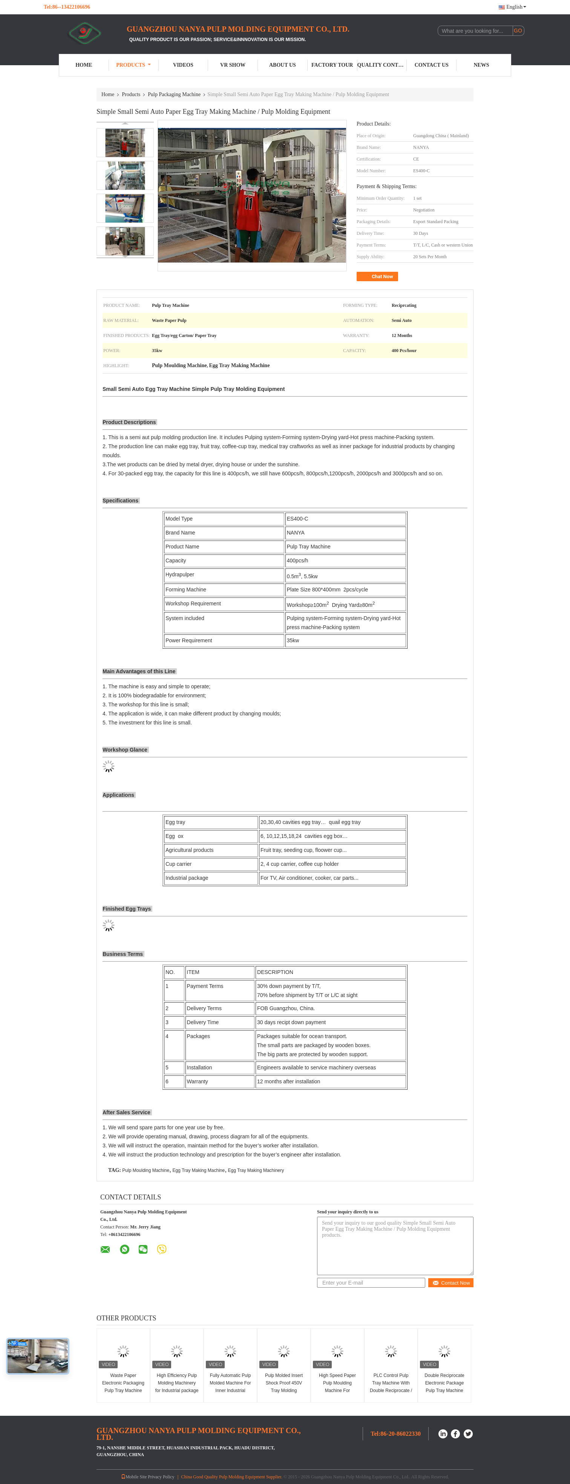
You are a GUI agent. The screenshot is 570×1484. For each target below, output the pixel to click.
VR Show (232, 65)
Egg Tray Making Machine (198, 1170)
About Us (282, 65)
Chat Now (378, 276)
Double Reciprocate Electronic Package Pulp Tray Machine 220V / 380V (444, 1387)
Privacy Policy (161, 1476)
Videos (183, 65)
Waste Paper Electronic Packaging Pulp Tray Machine (123, 1383)
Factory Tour (332, 65)
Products (133, 65)
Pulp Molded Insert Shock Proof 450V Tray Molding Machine (284, 1387)
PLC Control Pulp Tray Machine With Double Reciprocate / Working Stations (391, 1387)
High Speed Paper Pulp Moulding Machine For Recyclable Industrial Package (338, 1390)
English (516, 7)
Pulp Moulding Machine (145, 1170)
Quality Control (382, 65)
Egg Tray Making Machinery (256, 1170)
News (481, 65)
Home (83, 65)
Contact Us (432, 65)
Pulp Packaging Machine (174, 94)
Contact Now (451, 1283)
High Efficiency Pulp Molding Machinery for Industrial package (177, 1383)
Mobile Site (134, 1476)
